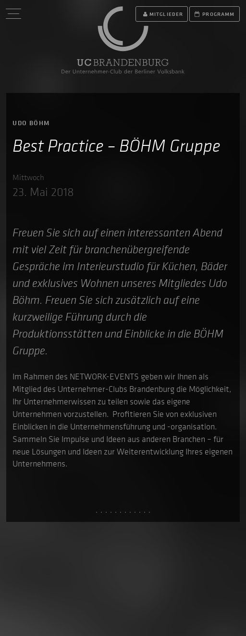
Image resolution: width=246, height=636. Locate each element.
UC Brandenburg (123, 40)
